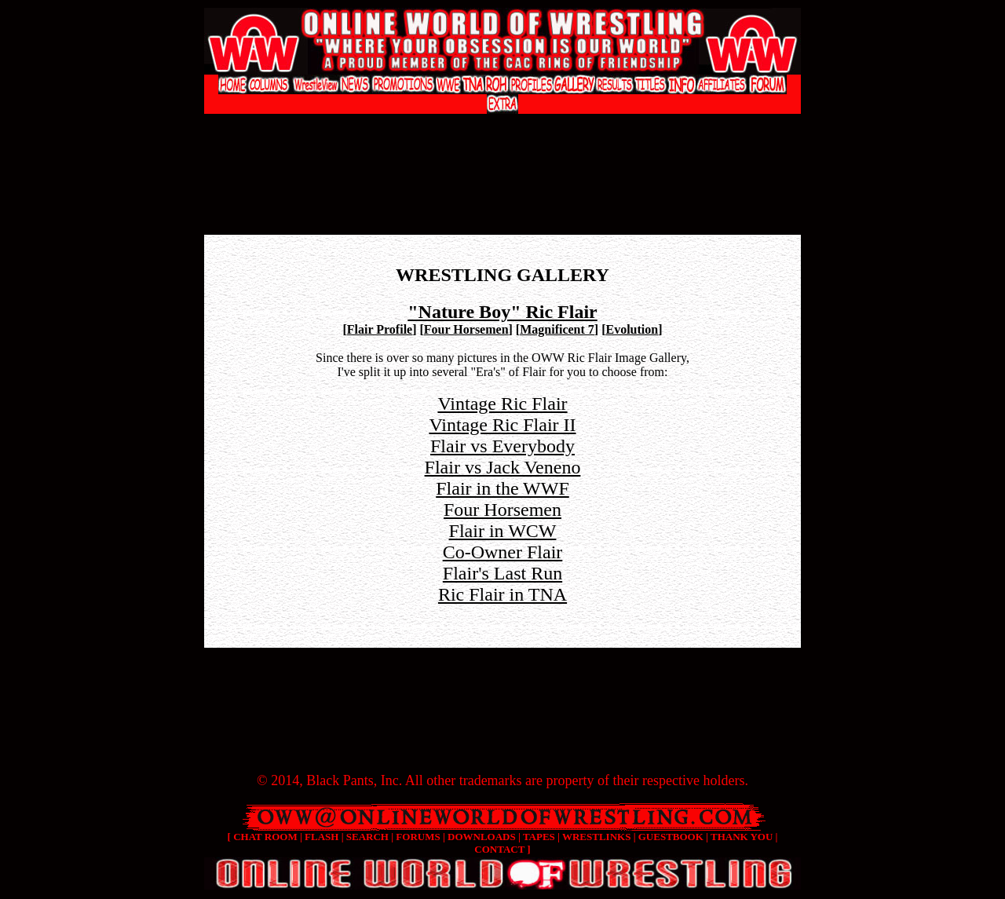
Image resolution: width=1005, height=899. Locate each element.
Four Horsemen (466, 329)
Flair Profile (379, 329)
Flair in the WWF (502, 488)
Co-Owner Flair (503, 552)
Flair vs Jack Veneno (503, 467)
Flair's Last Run (502, 573)
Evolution (632, 329)
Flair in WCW (503, 531)
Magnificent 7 (557, 329)
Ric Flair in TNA (502, 594)
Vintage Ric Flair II (502, 425)
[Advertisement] (502, 130)
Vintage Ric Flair (502, 403)
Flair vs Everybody (502, 446)
